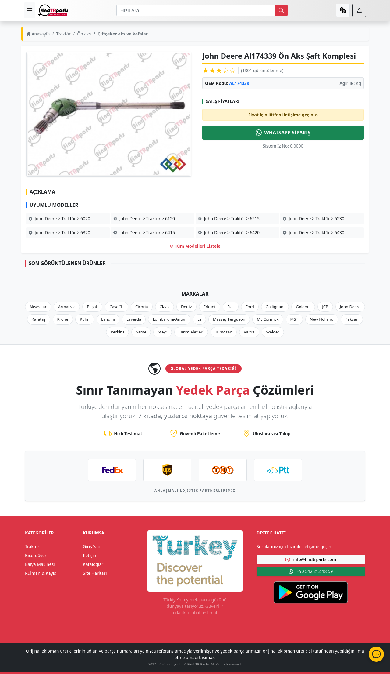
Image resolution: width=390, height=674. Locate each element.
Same (141, 332)
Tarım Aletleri (191, 332)
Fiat (230, 306)
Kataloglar (93, 564)
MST (294, 319)
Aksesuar (38, 306)
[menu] (29, 10)
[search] (281, 10)
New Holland (322, 319)
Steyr (162, 332)
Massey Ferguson (229, 319)
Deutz (186, 306)
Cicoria (141, 306)
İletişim (90, 555)
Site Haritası (95, 573)
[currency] (343, 10)
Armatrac (66, 306)
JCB (325, 306)
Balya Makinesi (40, 564)
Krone (62, 319)
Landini (108, 319)
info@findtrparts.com (310, 559)
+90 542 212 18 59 (311, 571)
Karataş (39, 319)
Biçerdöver (35, 555)
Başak (92, 306)
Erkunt (210, 306)
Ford (250, 306)
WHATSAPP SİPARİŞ (283, 132)
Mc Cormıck (268, 319)
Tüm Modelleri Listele (194, 246)
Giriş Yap (91, 546)
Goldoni (303, 306)
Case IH (116, 306)
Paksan (352, 319)
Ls (199, 319)
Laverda (133, 319)
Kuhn (85, 319)
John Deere (350, 306)
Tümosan (223, 332)
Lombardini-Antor (169, 319)
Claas (164, 306)
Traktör (63, 34)
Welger (272, 332)
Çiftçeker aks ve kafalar (123, 34)
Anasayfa (38, 34)
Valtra (249, 332)
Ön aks (84, 34)
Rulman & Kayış (40, 573)
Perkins (117, 332)
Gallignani (275, 306)
